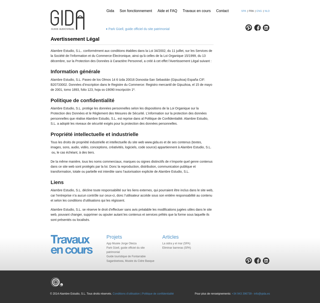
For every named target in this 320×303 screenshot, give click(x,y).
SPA (243, 11)
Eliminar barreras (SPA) (176, 247)
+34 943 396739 (242, 293)
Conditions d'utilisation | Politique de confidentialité (143, 293)
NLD (267, 11)
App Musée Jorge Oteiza (121, 243)
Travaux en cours (197, 11)
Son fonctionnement (136, 11)
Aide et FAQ (167, 11)
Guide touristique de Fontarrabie (126, 256)
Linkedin (266, 27)
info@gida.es (262, 293)
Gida (110, 11)
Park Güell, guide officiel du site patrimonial (139, 29)
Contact (222, 11)
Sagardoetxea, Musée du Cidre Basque (130, 261)
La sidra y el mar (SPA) (176, 243)
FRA (251, 11)
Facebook (257, 27)
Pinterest (248, 27)
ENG (259, 11)
